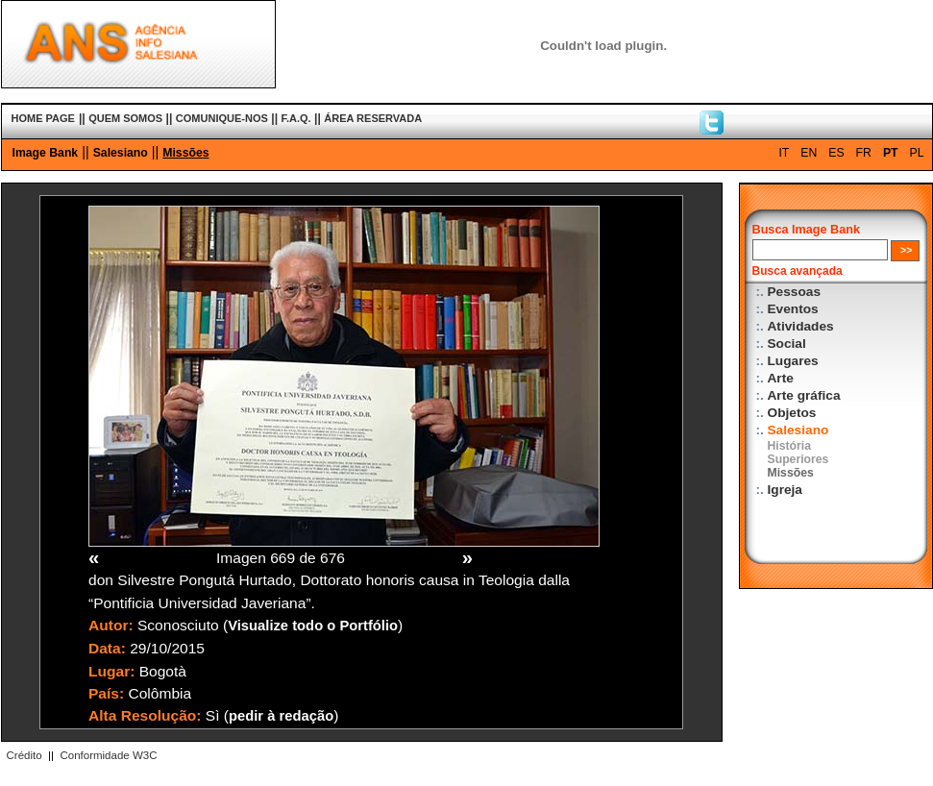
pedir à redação (281, 716)
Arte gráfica (804, 395)
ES (836, 153)
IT (783, 153)
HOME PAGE (43, 118)
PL (917, 153)
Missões (185, 153)
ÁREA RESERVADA (373, 118)
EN (808, 153)
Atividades (801, 326)
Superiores (798, 459)
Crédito (24, 755)
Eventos (793, 309)
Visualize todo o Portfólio (313, 625)
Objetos (792, 412)
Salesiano (120, 153)
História (790, 446)
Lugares (793, 361)
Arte (781, 378)
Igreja (785, 489)
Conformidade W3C (108, 755)
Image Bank (45, 153)
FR (864, 153)
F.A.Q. (295, 118)
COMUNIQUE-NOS (222, 118)
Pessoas (795, 291)
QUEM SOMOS (125, 118)
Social (787, 343)
